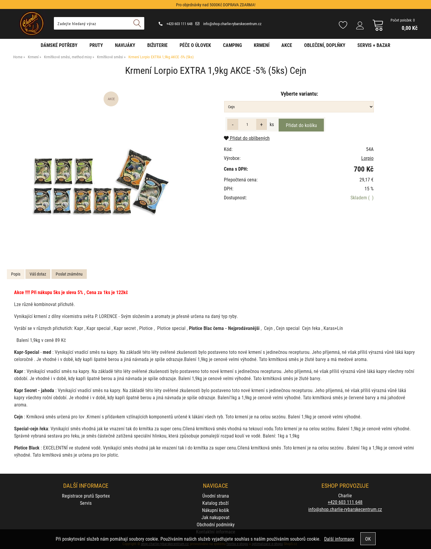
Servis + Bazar (373, 45)
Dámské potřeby (59, 45)
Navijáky (125, 45)
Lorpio (367, 158)
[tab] (16, 274)
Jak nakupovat (215, 517)
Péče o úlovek (195, 45)
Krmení (261, 45)
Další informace (339, 539)
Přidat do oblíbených (247, 138)
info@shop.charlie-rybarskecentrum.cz (228, 23)
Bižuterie (157, 45)
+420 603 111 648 (175, 23)
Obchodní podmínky (216, 524)
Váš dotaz (38, 274)
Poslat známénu (69, 274)
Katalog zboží (215, 503)
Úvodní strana (215, 496)
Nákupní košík (215, 510)
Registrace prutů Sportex (86, 496)
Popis (15, 274)
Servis (86, 503)
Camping (232, 45)
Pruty (96, 45)
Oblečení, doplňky (324, 45)
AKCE (286, 45)
